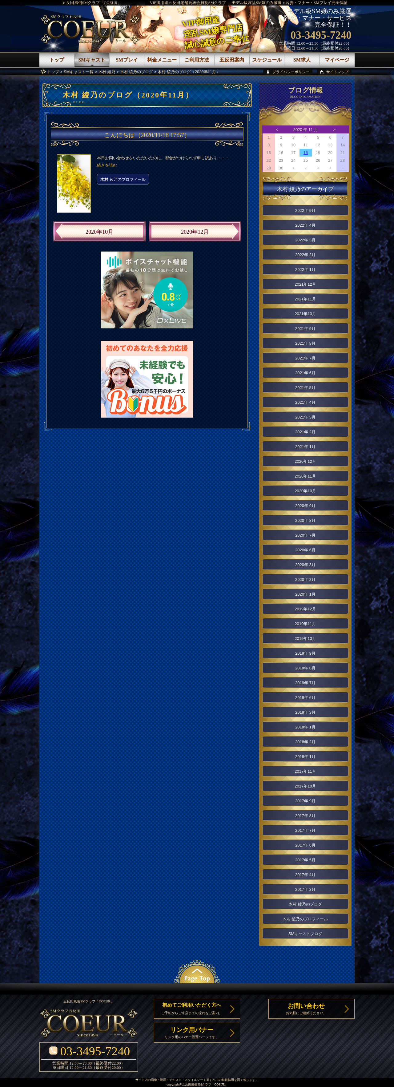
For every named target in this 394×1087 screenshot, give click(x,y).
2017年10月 (305, 786)
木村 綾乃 (106, 71)
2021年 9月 (305, 328)
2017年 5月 (305, 860)
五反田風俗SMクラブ (196, 1084)
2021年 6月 (305, 373)
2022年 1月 (305, 269)
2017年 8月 (305, 815)
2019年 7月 (305, 682)
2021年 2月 (305, 432)
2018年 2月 (305, 742)
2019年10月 (305, 638)
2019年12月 (305, 609)
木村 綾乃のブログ (136, 71)
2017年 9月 (305, 801)
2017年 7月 (305, 830)
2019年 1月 (305, 727)
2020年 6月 (305, 550)
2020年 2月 (305, 579)
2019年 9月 (305, 653)
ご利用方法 (196, 59)
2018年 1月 (305, 756)
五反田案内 (231, 59)
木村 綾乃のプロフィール (123, 179)
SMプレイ (127, 59)
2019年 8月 (305, 668)
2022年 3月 (305, 240)
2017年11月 (305, 771)
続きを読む (107, 165)
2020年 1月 (305, 594)
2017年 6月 (305, 845)
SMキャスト (91, 59)
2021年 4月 (305, 402)
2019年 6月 (305, 697)
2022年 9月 (305, 210)
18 (306, 152)
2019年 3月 (305, 712)
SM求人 (302, 59)
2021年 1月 (305, 446)
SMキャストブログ (305, 933)
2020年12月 (195, 232)
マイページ (337, 59)
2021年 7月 (305, 358)
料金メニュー (162, 59)
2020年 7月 (305, 535)
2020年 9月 (305, 505)
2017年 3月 (305, 889)
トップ (53, 71)
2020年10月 (99, 232)
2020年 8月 (305, 520)
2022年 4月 (305, 225)
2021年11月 (305, 299)
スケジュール (267, 59)
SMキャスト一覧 (79, 71)
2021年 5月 (305, 387)
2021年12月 (305, 284)
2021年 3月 (305, 417)
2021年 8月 (305, 343)
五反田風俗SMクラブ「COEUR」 (92, 2)
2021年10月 (305, 313)
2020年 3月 (305, 564)
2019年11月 (305, 623)
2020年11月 (305, 476)
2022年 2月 (305, 254)
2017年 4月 (305, 874)
